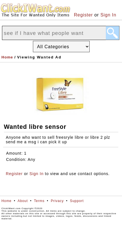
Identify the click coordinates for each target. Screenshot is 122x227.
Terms (39, 201)
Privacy (57, 201)
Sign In (108, 14)
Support (77, 201)
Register (83, 14)
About (23, 201)
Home (7, 57)
